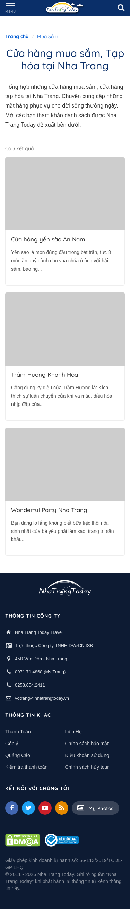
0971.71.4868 (29, 671)
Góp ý (11, 743)
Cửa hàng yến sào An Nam (48, 239)
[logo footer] (65, 588)
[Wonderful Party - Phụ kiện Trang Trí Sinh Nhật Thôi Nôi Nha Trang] (65, 464)
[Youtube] (45, 808)
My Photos (95, 808)
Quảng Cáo (17, 755)
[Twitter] (28, 808)
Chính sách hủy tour (87, 767)
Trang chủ (16, 36)
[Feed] (61, 808)
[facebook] (11, 808)
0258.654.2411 (30, 685)
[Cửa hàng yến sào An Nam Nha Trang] (65, 193)
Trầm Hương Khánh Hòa (44, 374)
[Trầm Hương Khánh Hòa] (65, 329)
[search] (121, 8)
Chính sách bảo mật (87, 743)
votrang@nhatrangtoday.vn (42, 698)
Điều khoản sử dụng (87, 755)
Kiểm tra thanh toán (26, 767)
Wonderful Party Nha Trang (49, 510)
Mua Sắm (47, 36)
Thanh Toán (18, 731)
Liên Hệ (73, 731)
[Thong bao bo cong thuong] (62, 839)
